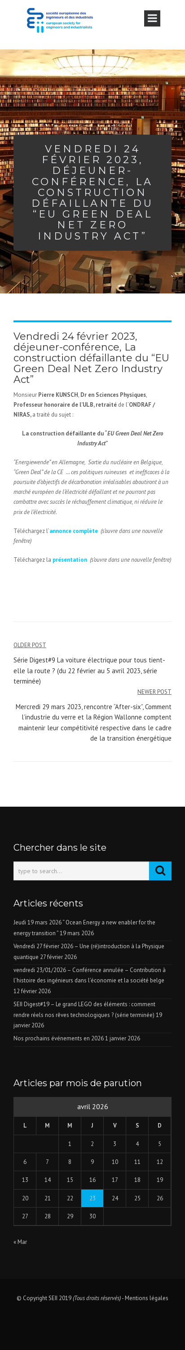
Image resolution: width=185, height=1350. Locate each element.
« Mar (20, 1242)
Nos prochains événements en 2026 (58, 1038)
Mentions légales (146, 1298)
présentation (70, 560)
